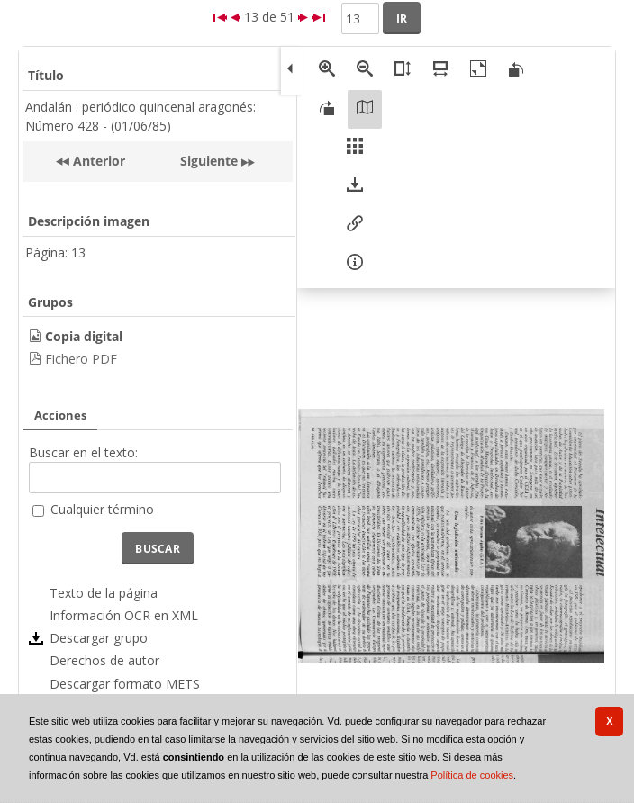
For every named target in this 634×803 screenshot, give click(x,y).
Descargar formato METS (125, 683)
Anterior (97, 160)
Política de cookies (471, 775)
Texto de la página (104, 592)
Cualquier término (102, 509)
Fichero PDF (81, 358)
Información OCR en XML (124, 615)
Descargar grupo (99, 637)
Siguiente (209, 160)
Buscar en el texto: (83, 452)
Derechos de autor (104, 660)
